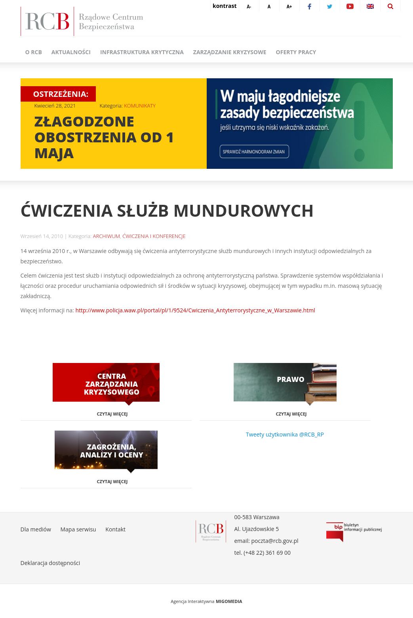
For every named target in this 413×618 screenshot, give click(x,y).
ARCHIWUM (106, 236)
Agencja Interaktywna (192, 601)
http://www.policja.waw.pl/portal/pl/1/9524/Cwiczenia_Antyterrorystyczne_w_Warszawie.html (195, 310)
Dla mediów (36, 529)
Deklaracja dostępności (50, 563)
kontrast (224, 5)
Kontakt (115, 529)
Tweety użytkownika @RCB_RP (285, 434)
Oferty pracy (296, 52)
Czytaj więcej (112, 414)
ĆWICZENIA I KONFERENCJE (153, 236)
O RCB (33, 52)
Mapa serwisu (78, 529)
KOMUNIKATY (140, 105)
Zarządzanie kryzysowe (229, 52)
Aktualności (71, 52)
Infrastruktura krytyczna (142, 52)
